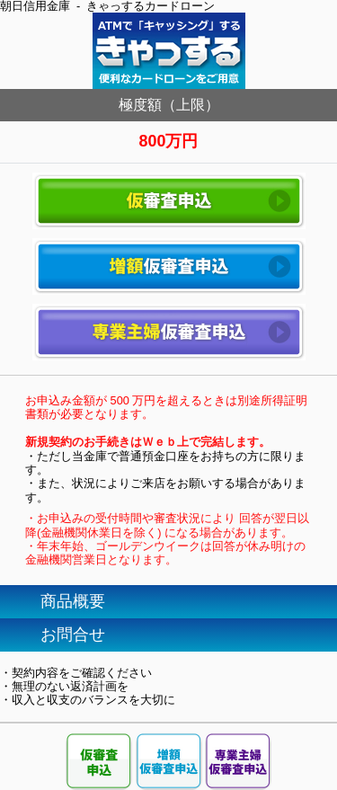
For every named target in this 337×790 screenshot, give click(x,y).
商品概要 (72, 601)
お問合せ (72, 635)
